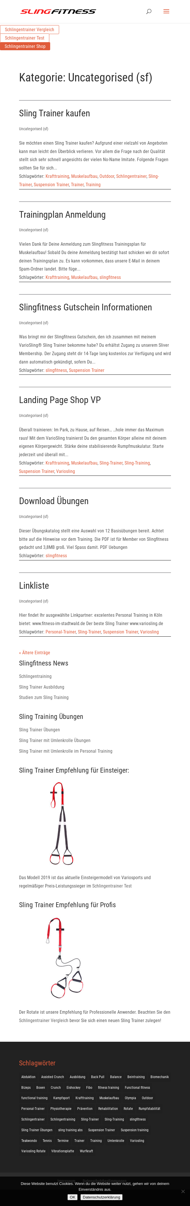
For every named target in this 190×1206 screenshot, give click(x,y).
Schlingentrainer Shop (25, 46)
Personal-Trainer (61, 632)
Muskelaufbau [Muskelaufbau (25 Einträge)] (109, 1098)
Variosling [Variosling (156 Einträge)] (137, 1141)
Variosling (65, 471)
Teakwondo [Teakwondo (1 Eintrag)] (29, 1141)
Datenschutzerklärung (101, 1197)
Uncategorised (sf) (33, 128)
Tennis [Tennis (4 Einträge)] (47, 1141)
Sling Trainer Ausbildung (41, 687)
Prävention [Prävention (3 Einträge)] (85, 1109)
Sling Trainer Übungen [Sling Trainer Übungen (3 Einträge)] (36, 1130)
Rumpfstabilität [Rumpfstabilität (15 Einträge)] (149, 1109)
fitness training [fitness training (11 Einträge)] (108, 1088)
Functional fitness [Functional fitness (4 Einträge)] (137, 1088)
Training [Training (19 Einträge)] (96, 1141)
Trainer (77, 184)
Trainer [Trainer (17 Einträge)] (79, 1141)
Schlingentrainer (131, 176)
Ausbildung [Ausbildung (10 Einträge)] (77, 1077)
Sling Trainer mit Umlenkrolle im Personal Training (65, 751)
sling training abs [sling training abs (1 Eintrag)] (70, 1130)
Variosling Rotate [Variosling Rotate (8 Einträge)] (33, 1151)
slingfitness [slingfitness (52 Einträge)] (138, 1119)
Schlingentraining (35, 676)
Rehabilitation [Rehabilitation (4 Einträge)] (108, 1109)
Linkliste (34, 585)
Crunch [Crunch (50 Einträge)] (56, 1088)
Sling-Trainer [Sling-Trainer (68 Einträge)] (90, 1119)
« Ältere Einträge (34, 652)
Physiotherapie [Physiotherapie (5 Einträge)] (61, 1109)
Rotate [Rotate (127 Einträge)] (128, 1109)
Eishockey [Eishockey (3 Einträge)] (73, 1088)
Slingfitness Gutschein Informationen (85, 307)
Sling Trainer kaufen (54, 113)
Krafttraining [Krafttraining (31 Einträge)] (85, 1098)
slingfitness (110, 277)
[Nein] (183, 1191)
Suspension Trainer (51, 184)
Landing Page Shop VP (60, 399)
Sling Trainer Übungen (39, 729)
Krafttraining (57, 176)
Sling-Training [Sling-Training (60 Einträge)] (114, 1119)
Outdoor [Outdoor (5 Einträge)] (147, 1098)
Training (93, 184)
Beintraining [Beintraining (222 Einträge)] (136, 1077)
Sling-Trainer (111, 463)
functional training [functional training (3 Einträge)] (34, 1098)
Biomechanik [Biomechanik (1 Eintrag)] (160, 1077)
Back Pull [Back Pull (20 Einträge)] (97, 1077)
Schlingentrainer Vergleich (29, 29)
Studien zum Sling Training (44, 697)
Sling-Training (137, 463)
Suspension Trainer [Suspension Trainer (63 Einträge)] (101, 1130)
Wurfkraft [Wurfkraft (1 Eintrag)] (86, 1151)
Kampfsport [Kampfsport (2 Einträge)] (61, 1098)
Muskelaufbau (84, 176)
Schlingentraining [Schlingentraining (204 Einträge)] (62, 1119)
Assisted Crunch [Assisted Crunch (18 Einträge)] (52, 1077)
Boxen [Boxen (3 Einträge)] (40, 1088)
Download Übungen (54, 500)
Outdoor (106, 176)
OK (72, 1197)
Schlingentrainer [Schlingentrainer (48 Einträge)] (33, 1119)
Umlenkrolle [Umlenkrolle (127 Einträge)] (116, 1141)
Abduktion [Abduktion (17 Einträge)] (28, 1077)
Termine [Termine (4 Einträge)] (63, 1141)
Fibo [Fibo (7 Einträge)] (89, 1088)
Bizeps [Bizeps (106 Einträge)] (26, 1088)
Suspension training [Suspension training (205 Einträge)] (134, 1130)
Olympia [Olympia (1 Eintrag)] (130, 1098)
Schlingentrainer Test (24, 38)
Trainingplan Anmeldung (62, 214)
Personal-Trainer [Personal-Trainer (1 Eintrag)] (33, 1109)
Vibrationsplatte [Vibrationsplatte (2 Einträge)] (62, 1151)
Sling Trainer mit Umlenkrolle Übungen (55, 740)
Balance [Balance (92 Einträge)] (116, 1077)
